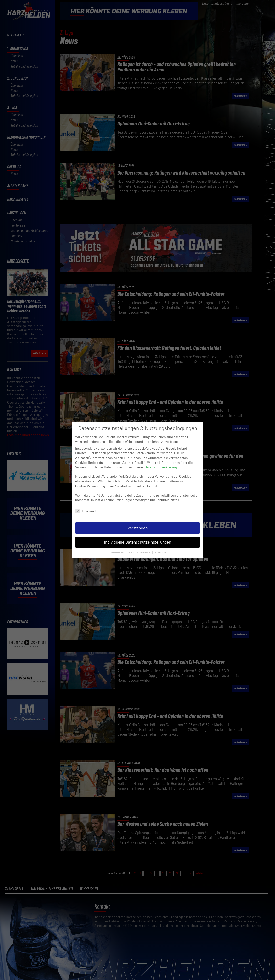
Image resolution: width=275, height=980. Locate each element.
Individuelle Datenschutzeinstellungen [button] (137, 540)
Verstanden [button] (137, 526)
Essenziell (85, 509)
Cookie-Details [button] (117, 550)
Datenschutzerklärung (161, 466)
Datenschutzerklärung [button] (139, 550)
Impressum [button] (160, 550)
